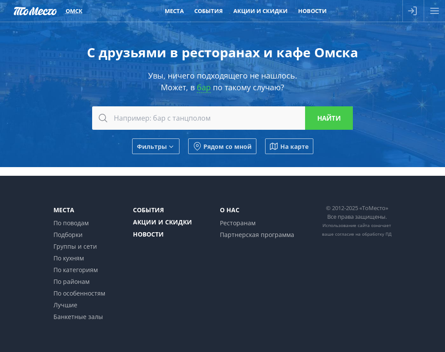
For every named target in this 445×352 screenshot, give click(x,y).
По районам (71, 281)
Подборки (68, 234)
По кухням (68, 258)
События (148, 210)
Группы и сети (75, 246)
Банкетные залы (78, 317)
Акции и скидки (162, 222)
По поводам (71, 223)
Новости (148, 234)
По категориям (75, 270)
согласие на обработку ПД (363, 234)
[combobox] (222, 118)
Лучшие (65, 305)
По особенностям (79, 293)
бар (204, 87)
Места (63, 210)
